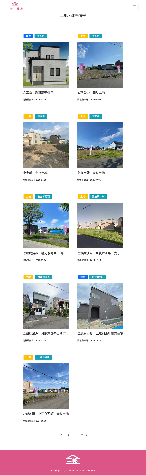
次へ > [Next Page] (84, 435)
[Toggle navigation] (134, 7)
